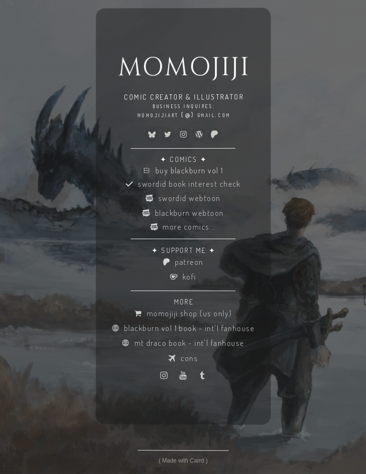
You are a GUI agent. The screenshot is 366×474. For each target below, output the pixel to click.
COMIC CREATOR (153, 96)
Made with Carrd (183, 460)
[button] (152, 134)
